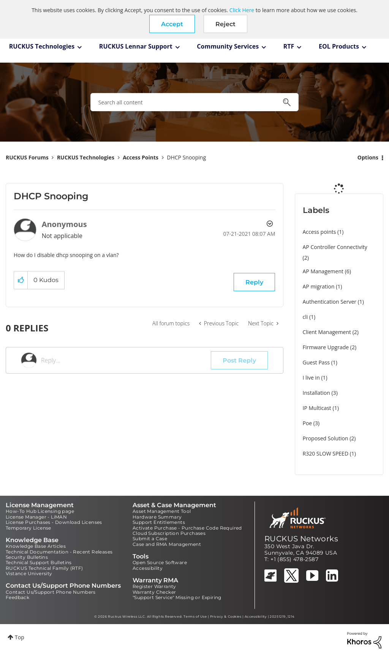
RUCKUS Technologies (42, 46)
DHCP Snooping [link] (186, 157)
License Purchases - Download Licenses (54, 522)
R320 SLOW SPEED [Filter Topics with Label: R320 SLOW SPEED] (326, 453)
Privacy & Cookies (226, 616)
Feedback (17, 597)
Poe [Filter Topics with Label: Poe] (307, 423)
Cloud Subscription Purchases (169, 533)
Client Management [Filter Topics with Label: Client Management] (327, 332)
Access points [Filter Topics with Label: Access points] (319, 231)
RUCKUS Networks (301, 538)
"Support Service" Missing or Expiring (177, 597)
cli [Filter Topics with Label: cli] (305, 316)
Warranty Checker (154, 592)
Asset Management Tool (162, 511)
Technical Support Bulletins (39, 562)
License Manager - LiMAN (36, 517)
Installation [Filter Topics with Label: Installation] (316, 392)
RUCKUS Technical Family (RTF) (44, 568)
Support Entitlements (159, 522)
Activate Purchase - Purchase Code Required (187, 528)
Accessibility (148, 568)
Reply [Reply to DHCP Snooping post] (254, 282)
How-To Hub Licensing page (40, 511)
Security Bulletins (27, 557)
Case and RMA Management (167, 544)
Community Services (228, 46)
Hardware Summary (157, 517)
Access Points (140, 157)
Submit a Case (150, 538)
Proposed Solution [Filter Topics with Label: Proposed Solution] (325, 438)
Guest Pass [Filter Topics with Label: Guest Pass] (316, 362)
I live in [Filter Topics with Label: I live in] (311, 377)
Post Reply (239, 360)
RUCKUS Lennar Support (135, 46)
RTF (288, 46)
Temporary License (28, 528)
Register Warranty (154, 586)
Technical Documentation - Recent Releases (59, 552)
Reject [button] (225, 24)
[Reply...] (126, 360)
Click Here (241, 10)
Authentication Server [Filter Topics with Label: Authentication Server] (329, 301)
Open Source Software (160, 562)
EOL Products (339, 46)
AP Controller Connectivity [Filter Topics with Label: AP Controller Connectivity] (335, 247)
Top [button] (19, 637)
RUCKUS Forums (27, 157)
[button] (172, 24)
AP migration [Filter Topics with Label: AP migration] (319, 286)
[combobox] (194, 102)
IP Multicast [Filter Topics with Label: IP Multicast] (317, 408)
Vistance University (29, 573)
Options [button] (367, 157)
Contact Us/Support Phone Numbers (51, 592)
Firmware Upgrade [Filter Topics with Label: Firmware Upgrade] (326, 347)
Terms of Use (195, 616)
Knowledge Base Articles (36, 546)
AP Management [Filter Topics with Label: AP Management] (323, 271)
